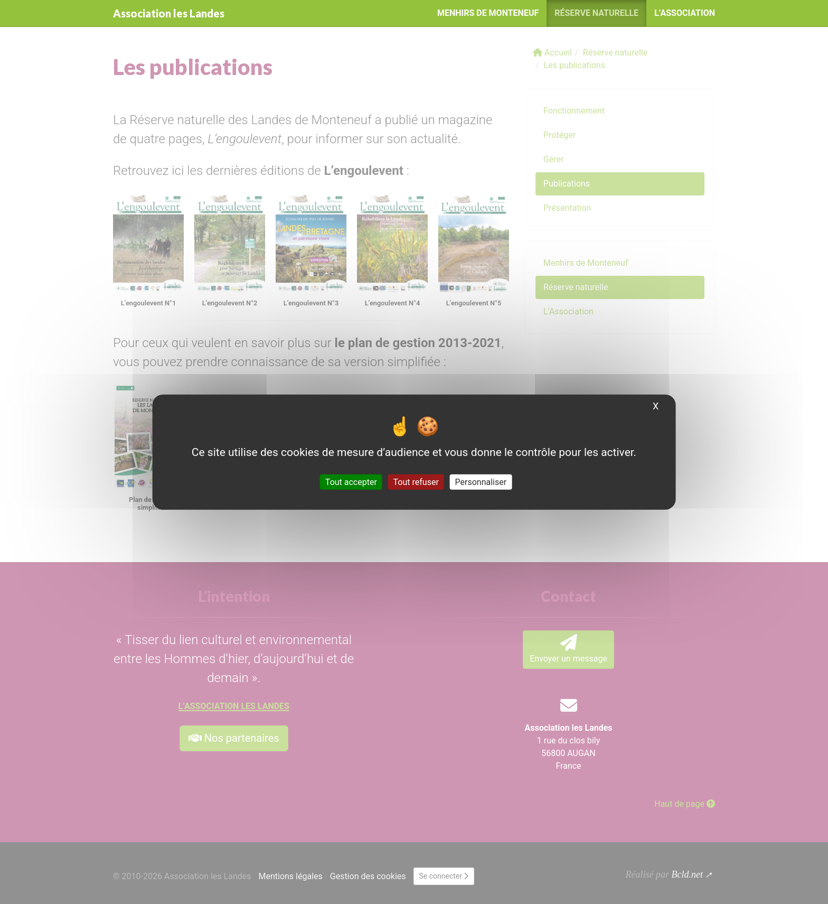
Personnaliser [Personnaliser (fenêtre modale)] (481, 482)
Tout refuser (416, 482)
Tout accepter (351, 482)
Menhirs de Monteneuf (488, 13)
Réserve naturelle (596, 13)
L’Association (684, 13)
